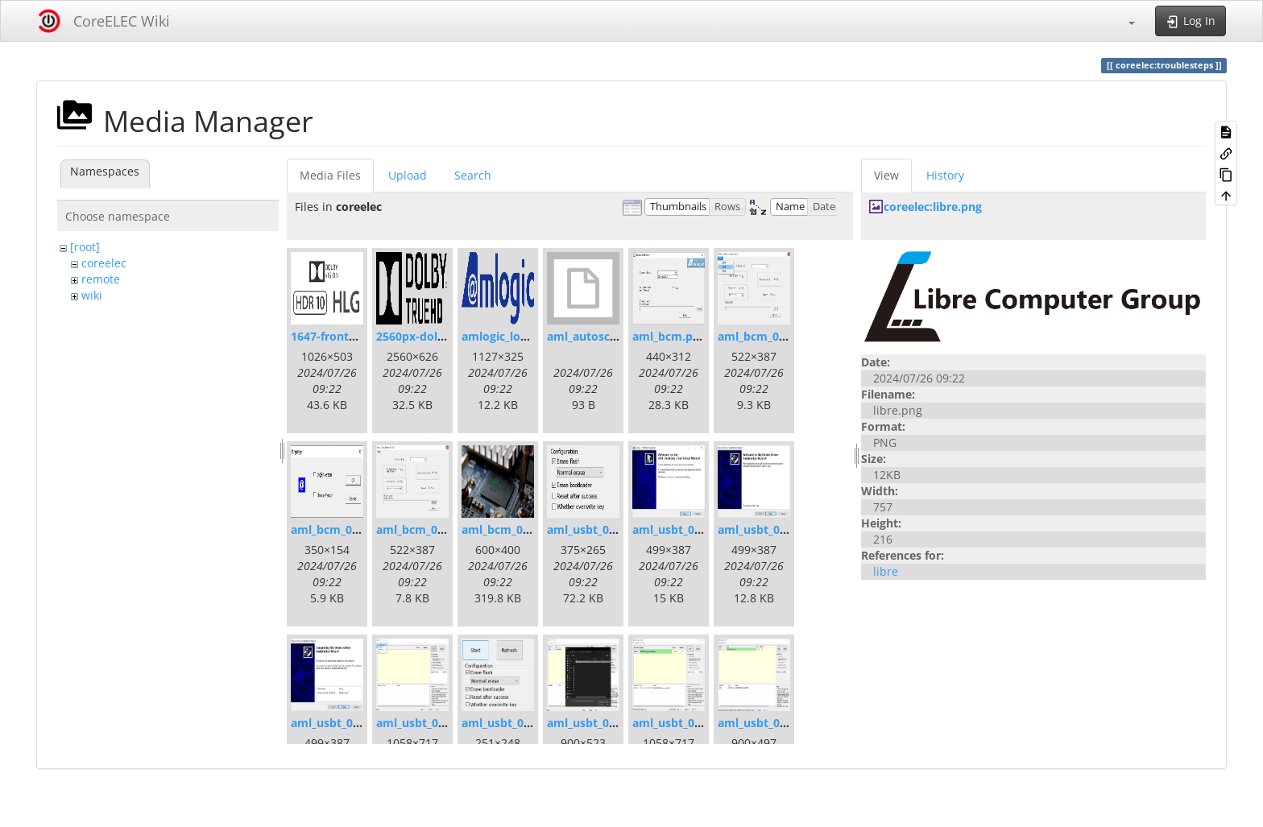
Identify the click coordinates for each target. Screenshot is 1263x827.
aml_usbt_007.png (767, 722)
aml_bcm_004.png (511, 529)
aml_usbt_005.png (596, 722)
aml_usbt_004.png (511, 722)
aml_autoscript (588, 336)
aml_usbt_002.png (340, 722)
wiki (91, 295)
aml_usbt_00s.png (596, 529)
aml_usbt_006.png (681, 722)
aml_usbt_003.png (425, 722)
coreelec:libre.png (933, 206)
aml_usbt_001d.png (771, 529)
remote (100, 279)
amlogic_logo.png (510, 336)
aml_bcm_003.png (425, 529)
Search (472, 175)
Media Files (330, 175)
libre (885, 571)
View (886, 175)
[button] (1123, 21)
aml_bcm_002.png (340, 529)
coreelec (103, 263)
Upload (407, 175)
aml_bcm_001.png (767, 336)
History (945, 175)
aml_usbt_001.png (681, 529)
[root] (85, 246)
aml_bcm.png (669, 336)
